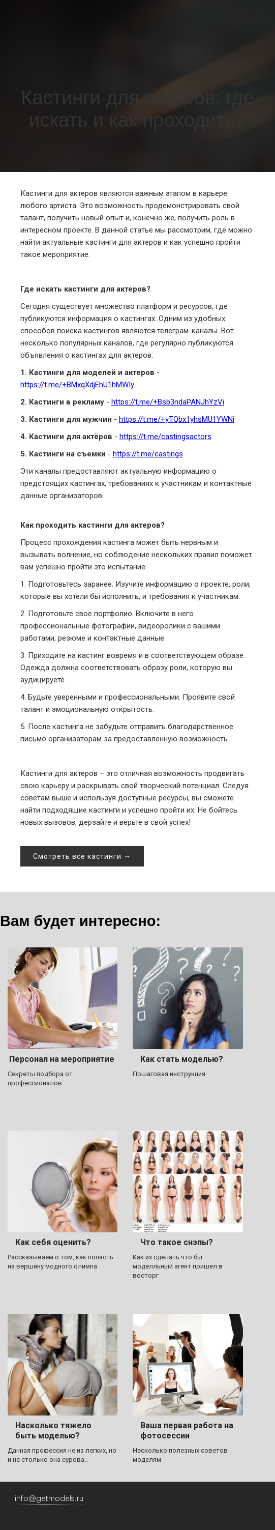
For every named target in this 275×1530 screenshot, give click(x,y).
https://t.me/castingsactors (165, 436)
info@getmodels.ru (49, 1499)
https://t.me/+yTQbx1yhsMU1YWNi (176, 419)
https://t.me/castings (148, 453)
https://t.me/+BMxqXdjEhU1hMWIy (77, 384)
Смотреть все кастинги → (82, 856)
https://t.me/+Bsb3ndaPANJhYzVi (167, 402)
